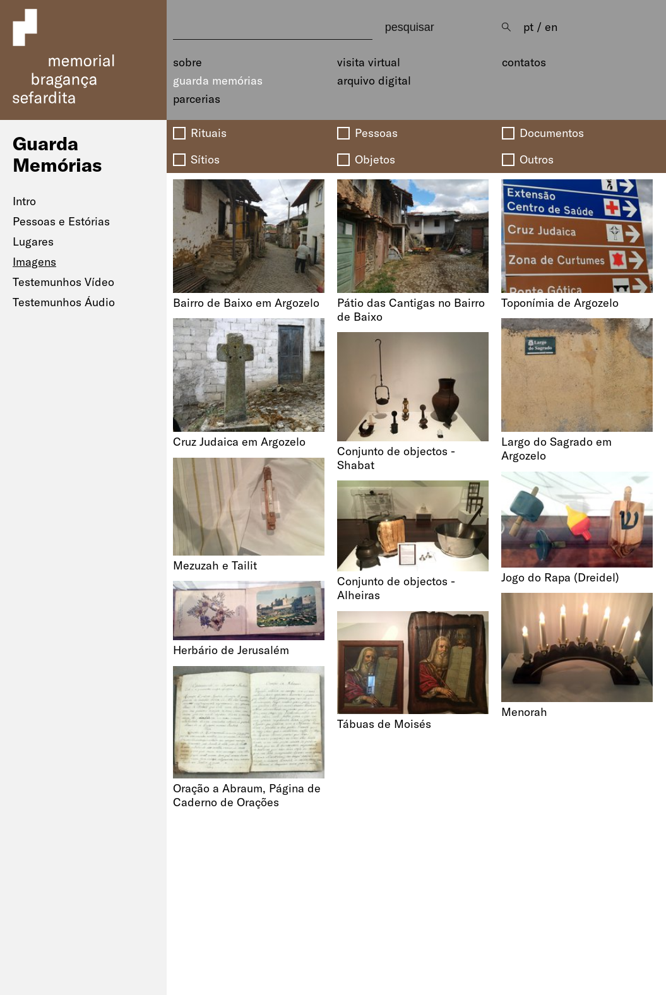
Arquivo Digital (374, 80)
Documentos (552, 133)
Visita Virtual (368, 62)
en (551, 27)
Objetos (375, 160)
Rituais (209, 133)
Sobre (187, 62)
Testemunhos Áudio (64, 302)
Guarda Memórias (218, 80)
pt (528, 27)
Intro (24, 201)
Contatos (524, 62)
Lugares (33, 241)
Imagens (34, 261)
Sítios (205, 160)
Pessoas (376, 133)
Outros (537, 160)
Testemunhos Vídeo (63, 282)
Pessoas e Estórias (61, 221)
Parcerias (196, 99)
